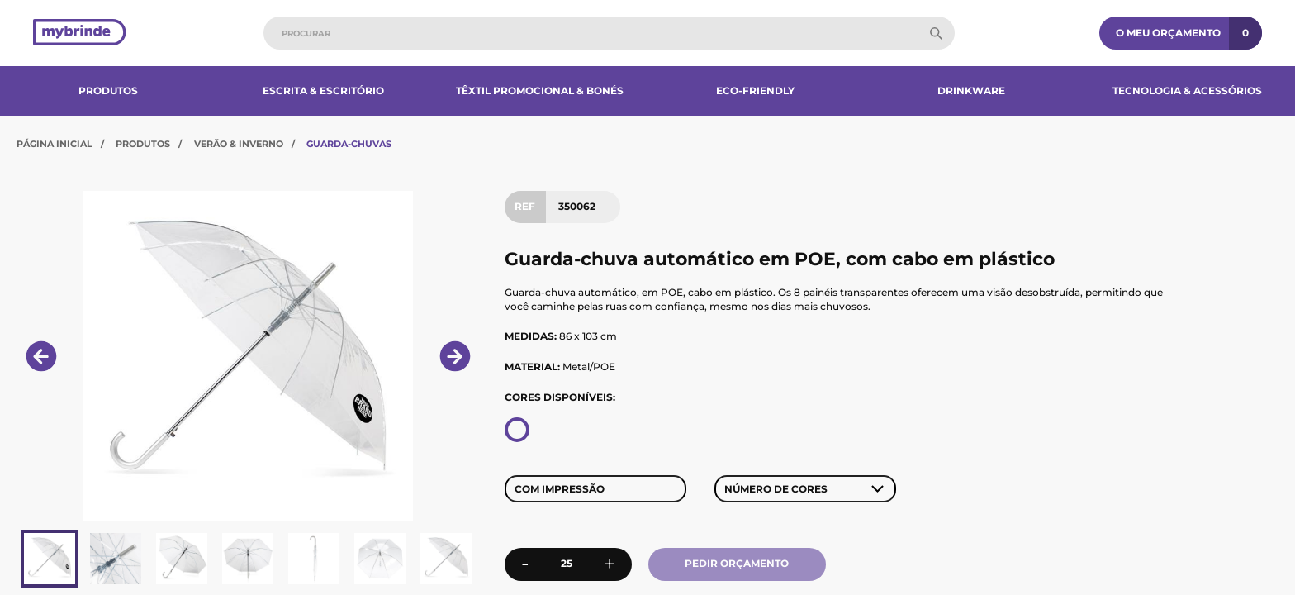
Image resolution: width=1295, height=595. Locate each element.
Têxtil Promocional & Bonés (540, 90)
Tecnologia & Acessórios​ (1187, 90)
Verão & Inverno (238, 144)
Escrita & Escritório (323, 90)
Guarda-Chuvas (348, 144)
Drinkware (971, 90)
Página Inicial (54, 144)
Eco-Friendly (755, 90)
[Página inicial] (79, 33)
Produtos (108, 90)
